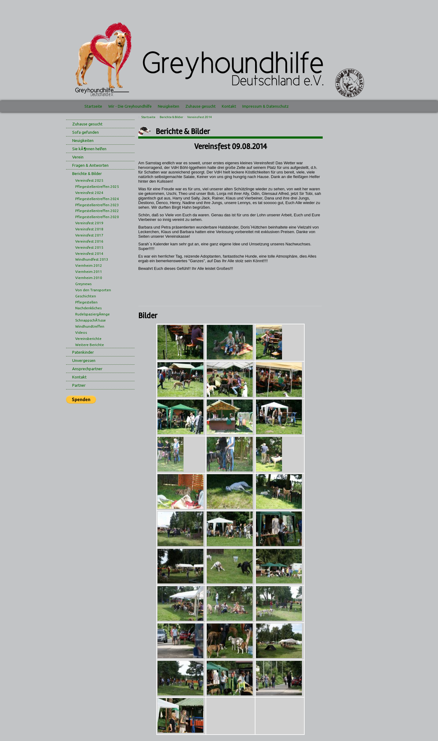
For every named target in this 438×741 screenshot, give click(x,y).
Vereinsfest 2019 (89, 223)
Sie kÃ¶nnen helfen (89, 149)
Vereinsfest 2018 (89, 229)
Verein (78, 157)
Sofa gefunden (85, 132)
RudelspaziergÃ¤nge (92, 314)
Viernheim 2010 (88, 278)
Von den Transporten (93, 290)
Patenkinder (83, 352)
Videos (81, 332)
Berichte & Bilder (87, 173)
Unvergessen (83, 360)
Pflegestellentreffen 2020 (97, 217)
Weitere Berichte (89, 345)
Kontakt (229, 106)
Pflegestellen (86, 302)
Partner (79, 385)
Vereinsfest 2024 (89, 193)
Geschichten (85, 296)
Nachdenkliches (88, 308)
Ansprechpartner (87, 369)
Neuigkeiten (168, 106)
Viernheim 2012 (88, 265)
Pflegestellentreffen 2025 (97, 186)
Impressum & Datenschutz (265, 106)
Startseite (93, 106)
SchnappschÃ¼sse (90, 320)
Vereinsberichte (88, 339)
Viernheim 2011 (88, 272)
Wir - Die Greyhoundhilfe (130, 106)
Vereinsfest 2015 (89, 247)
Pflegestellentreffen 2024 (97, 199)
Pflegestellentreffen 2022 (97, 211)
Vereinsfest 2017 (89, 235)
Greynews (83, 284)
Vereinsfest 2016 (89, 241)
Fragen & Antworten (90, 165)
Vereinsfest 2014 (89, 253)
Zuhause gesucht (200, 106)
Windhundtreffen (89, 326)
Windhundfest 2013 (91, 259)
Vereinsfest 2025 (89, 180)
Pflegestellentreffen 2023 (97, 205)
